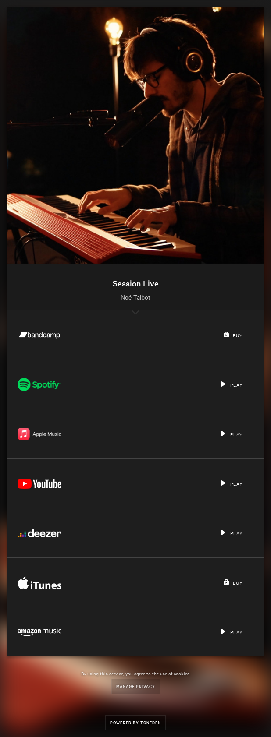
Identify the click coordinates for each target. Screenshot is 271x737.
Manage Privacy (135, 686)
